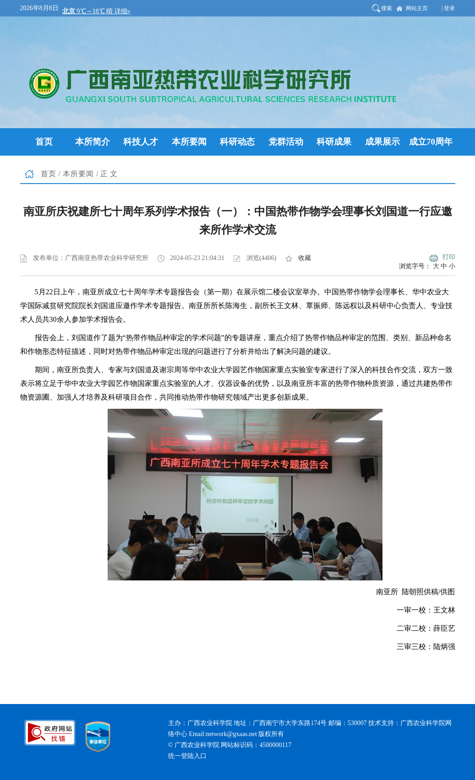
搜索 (386, 8)
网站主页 (417, 8)
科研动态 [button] (237, 141)
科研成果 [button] (334, 141)
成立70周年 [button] (431, 141)
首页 (48, 174)
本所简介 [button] (92, 141)
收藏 (304, 258)
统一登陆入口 (187, 756)
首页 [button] (44, 141)
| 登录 (448, 8)
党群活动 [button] (285, 141)
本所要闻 (78, 174)
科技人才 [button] (140, 141)
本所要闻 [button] (189, 141)
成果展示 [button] (382, 141)
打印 (448, 257)
